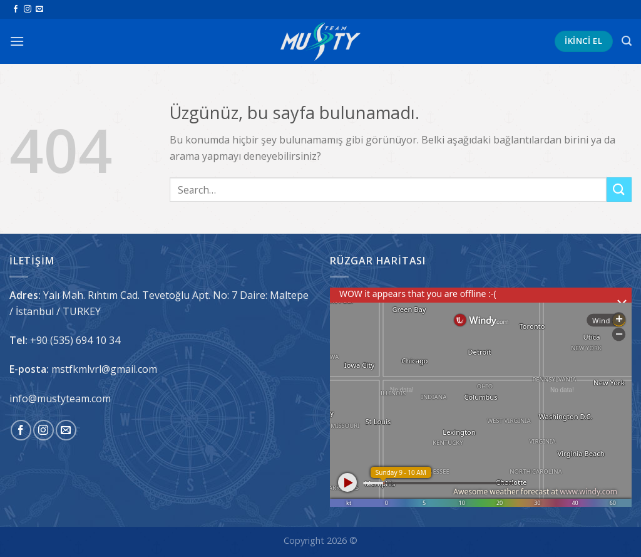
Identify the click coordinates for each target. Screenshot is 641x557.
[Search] (627, 41)
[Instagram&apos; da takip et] (27, 9)
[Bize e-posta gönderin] (39, 9)
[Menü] (16, 41)
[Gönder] (619, 189)
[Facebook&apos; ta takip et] (15, 9)
